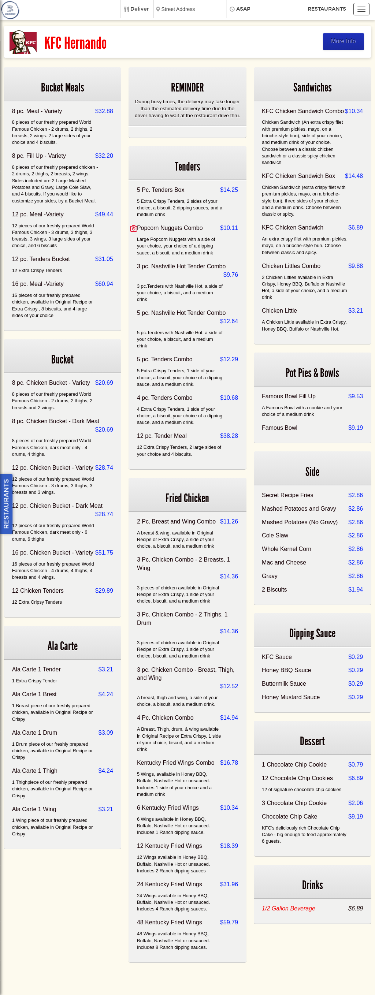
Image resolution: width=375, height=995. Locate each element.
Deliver (139, 9)
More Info (343, 41)
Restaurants (327, 9)
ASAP (243, 9)
